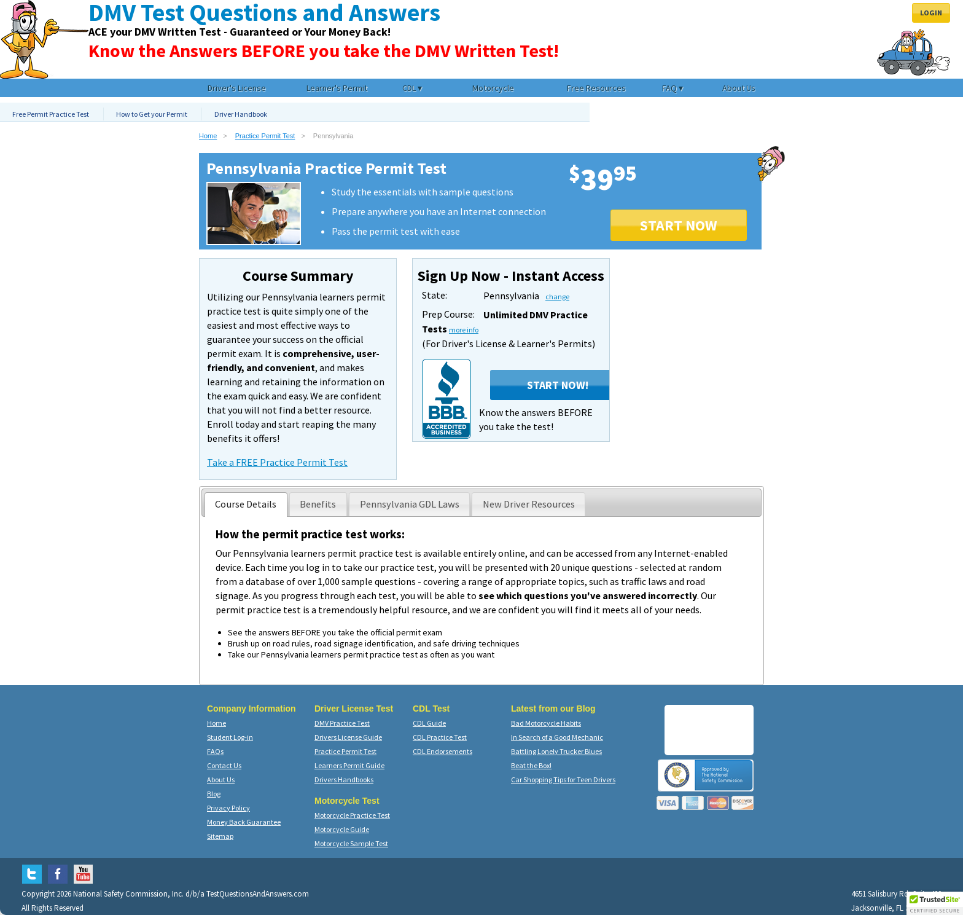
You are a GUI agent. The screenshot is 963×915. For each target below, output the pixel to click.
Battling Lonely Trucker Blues (556, 751)
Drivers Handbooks (343, 779)
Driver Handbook (240, 114)
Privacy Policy (228, 807)
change (557, 296)
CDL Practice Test (440, 737)
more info (463, 329)
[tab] (246, 504)
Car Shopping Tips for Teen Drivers (563, 779)
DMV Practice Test (342, 723)
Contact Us (224, 765)
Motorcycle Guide (341, 829)
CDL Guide (429, 723)
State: (434, 295)
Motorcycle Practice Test (352, 815)
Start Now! (557, 385)
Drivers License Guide (348, 737)
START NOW (678, 225)
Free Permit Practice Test (50, 114)
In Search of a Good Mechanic (557, 737)
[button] (934, 903)
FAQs (215, 751)
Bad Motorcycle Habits (546, 723)
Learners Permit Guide (349, 765)
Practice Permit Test (265, 135)
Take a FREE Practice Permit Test (277, 462)
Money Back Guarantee (244, 822)
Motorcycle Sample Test (351, 843)
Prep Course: (448, 314)
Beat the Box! (531, 765)
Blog (213, 793)
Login (931, 12)
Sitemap (220, 836)
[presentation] (246, 504)
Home (208, 135)
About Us (221, 779)
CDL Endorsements (442, 751)
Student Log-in (230, 737)
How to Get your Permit (151, 114)
